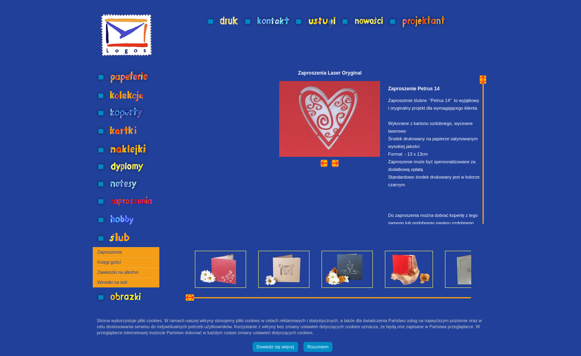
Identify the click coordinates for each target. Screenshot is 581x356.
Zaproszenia (109, 252)
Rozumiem (318, 346)
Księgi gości (109, 262)
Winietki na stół (112, 282)
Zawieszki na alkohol (117, 272)
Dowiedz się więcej (275, 346)
